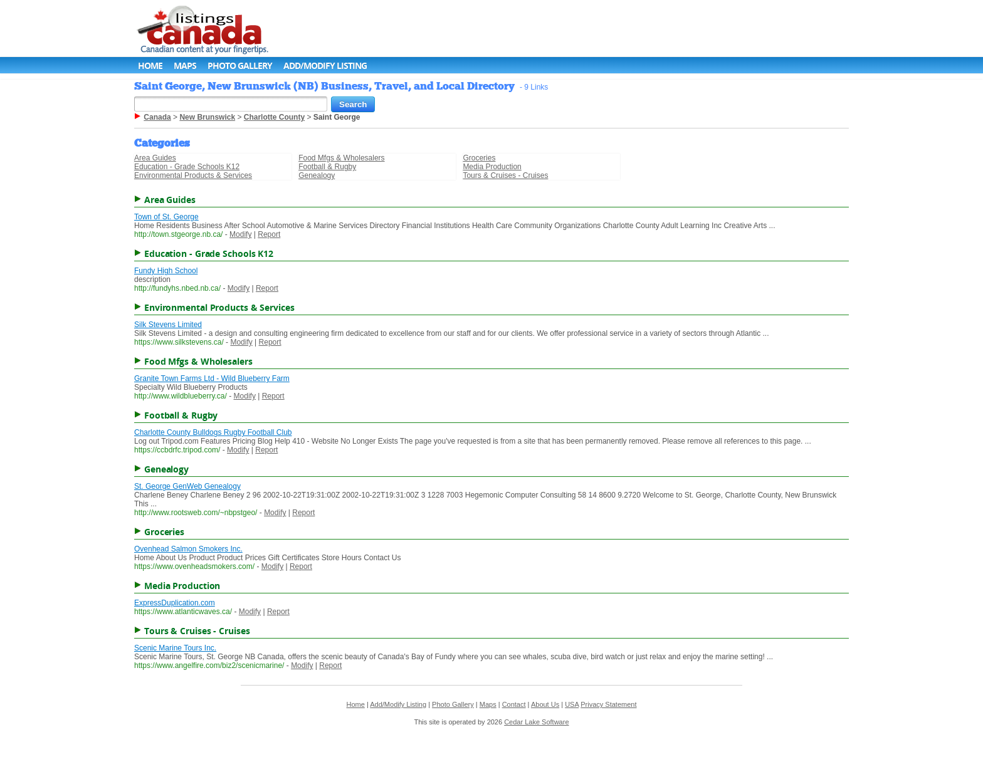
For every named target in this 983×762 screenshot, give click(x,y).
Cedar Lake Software (536, 722)
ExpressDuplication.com (174, 602)
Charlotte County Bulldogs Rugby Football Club (213, 432)
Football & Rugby (327, 166)
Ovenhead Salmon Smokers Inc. (188, 549)
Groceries (479, 158)
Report (269, 234)
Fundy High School (165, 270)
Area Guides (155, 158)
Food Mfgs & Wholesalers (341, 158)
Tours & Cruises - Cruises (505, 175)
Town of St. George (166, 216)
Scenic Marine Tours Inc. (175, 648)
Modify (240, 234)
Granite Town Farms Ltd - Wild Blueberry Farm (212, 378)
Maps (185, 65)
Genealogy (316, 175)
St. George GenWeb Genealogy (187, 486)
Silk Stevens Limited (168, 324)
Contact (514, 704)
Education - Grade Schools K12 (186, 166)
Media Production (492, 166)
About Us (545, 704)
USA (572, 704)
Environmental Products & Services (193, 175)
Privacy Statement (608, 704)
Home (150, 65)
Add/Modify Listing (325, 65)
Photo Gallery (240, 65)
